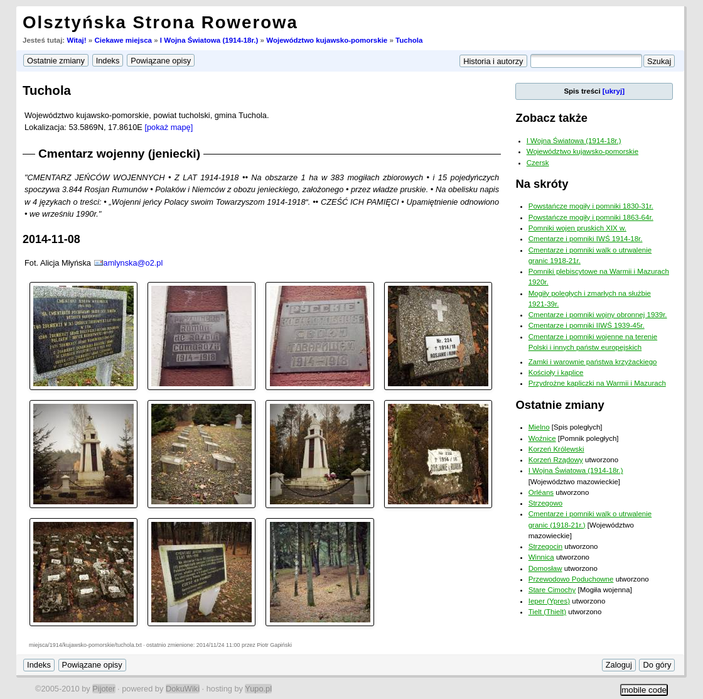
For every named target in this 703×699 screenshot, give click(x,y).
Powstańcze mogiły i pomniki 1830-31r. (591, 206)
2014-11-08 (51, 239)
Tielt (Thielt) (547, 611)
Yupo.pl (258, 688)
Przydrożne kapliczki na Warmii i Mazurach (597, 383)
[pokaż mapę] (168, 127)
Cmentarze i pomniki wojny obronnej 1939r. (598, 314)
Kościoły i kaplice (556, 372)
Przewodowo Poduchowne (571, 579)
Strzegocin (545, 546)
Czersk (538, 162)
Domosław (545, 568)
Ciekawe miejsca (123, 40)
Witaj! (76, 40)
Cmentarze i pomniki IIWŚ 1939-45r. (587, 325)
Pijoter (103, 688)
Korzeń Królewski (556, 449)
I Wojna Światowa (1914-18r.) (209, 40)
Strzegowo (545, 503)
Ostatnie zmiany (559, 404)
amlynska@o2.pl (133, 263)
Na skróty (541, 183)
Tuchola (408, 40)
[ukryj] (614, 91)
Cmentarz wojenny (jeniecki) (119, 153)
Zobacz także (551, 117)
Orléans (541, 492)
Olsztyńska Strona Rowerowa (160, 22)
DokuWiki (183, 688)
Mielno (539, 427)
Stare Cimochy (552, 589)
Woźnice (542, 438)
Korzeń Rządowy (556, 459)
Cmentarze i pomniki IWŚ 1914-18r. (586, 238)
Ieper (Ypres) (549, 601)
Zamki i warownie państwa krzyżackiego (593, 362)
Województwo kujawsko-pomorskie (326, 40)
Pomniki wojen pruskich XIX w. (577, 228)
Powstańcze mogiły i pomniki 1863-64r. (591, 217)
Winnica (541, 557)
